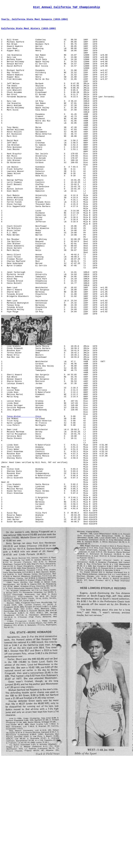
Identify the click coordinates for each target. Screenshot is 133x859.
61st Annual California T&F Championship (66, 8)
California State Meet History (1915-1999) (28, 31)
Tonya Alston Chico (24, 490)
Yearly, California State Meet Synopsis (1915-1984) (34, 21)
